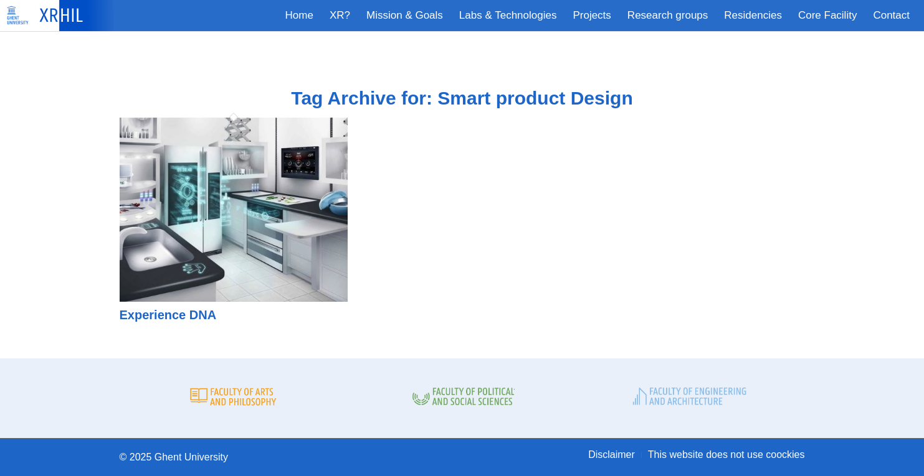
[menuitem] (299, 15)
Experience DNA (168, 315)
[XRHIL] (63, 15)
